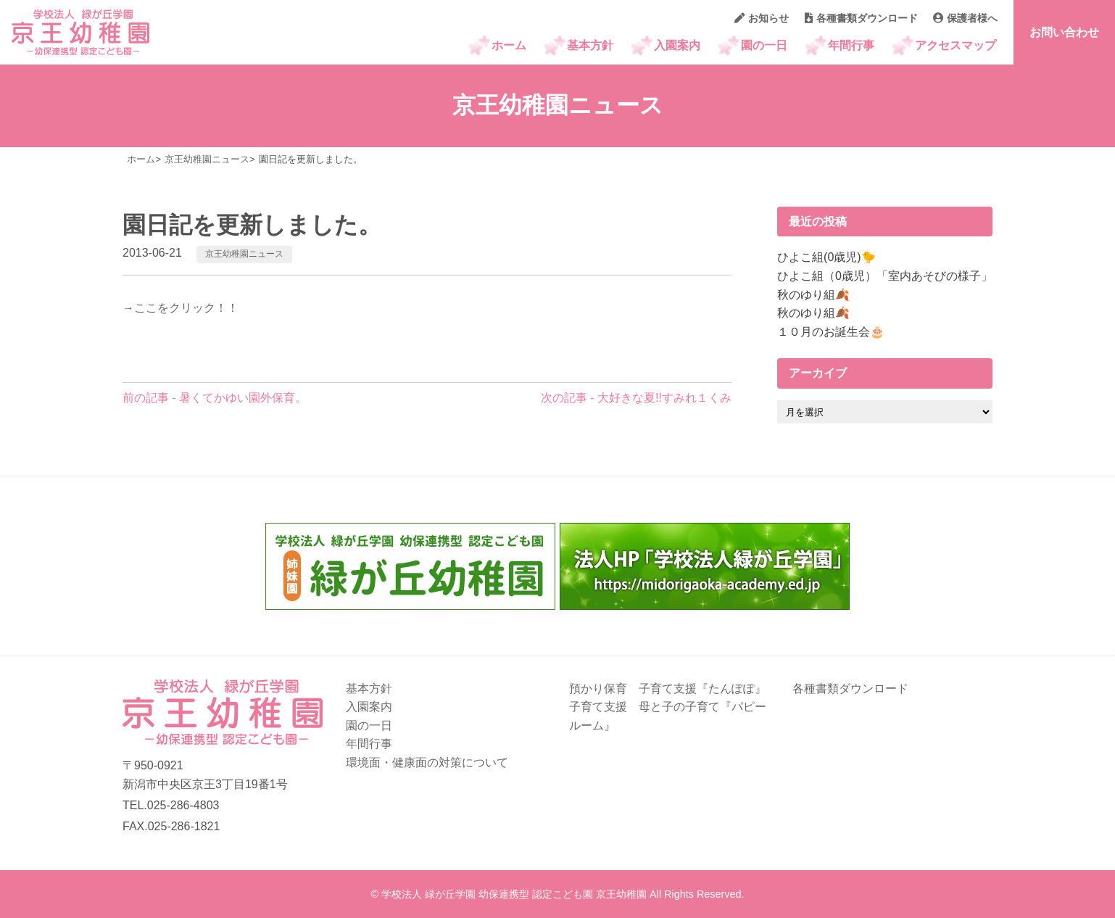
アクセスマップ (955, 45)
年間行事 (851, 45)
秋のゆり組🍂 (813, 295)
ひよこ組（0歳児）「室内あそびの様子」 (884, 276)
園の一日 (764, 45)
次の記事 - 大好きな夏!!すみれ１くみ (636, 398)
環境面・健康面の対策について (427, 762)
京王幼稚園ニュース (244, 254)
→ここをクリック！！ (181, 308)
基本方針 (590, 45)
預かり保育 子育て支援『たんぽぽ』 (667, 688)
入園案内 (677, 45)
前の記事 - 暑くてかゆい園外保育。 (215, 398)
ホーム (509, 45)
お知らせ (761, 18)
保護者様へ (965, 18)
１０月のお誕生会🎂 (830, 332)
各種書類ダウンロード (861, 18)
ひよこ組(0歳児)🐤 (826, 257)
